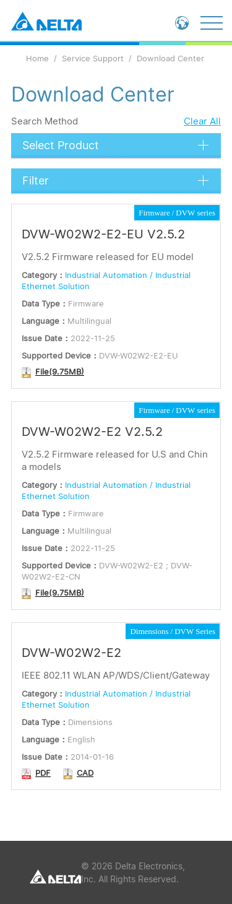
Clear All (202, 121)
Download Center (170, 58)
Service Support (93, 58)
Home (37, 58)
